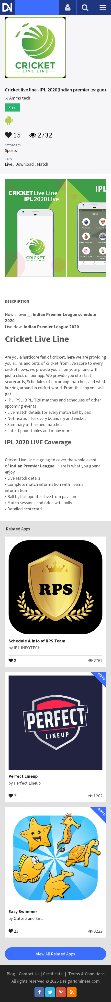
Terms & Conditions (86, 974)
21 (13, 795)
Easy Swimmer (23, 911)
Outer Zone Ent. (28, 918)
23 (13, 930)
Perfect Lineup (23, 776)
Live (8, 164)
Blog (11, 974)
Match (42, 164)
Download (24, 164)
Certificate (53, 974)
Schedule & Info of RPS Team (37, 641)
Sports (11, 150)
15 (13, 132)
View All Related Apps (55, 954)
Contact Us (29, 974)
